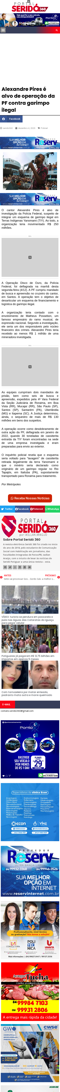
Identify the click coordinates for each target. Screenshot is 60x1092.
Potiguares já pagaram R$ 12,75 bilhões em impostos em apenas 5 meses (28, 657)
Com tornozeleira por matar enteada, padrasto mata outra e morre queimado (27, 694)
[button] (3, 30)
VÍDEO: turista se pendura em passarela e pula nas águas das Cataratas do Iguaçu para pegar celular (28, 620)
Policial (44, 128)
